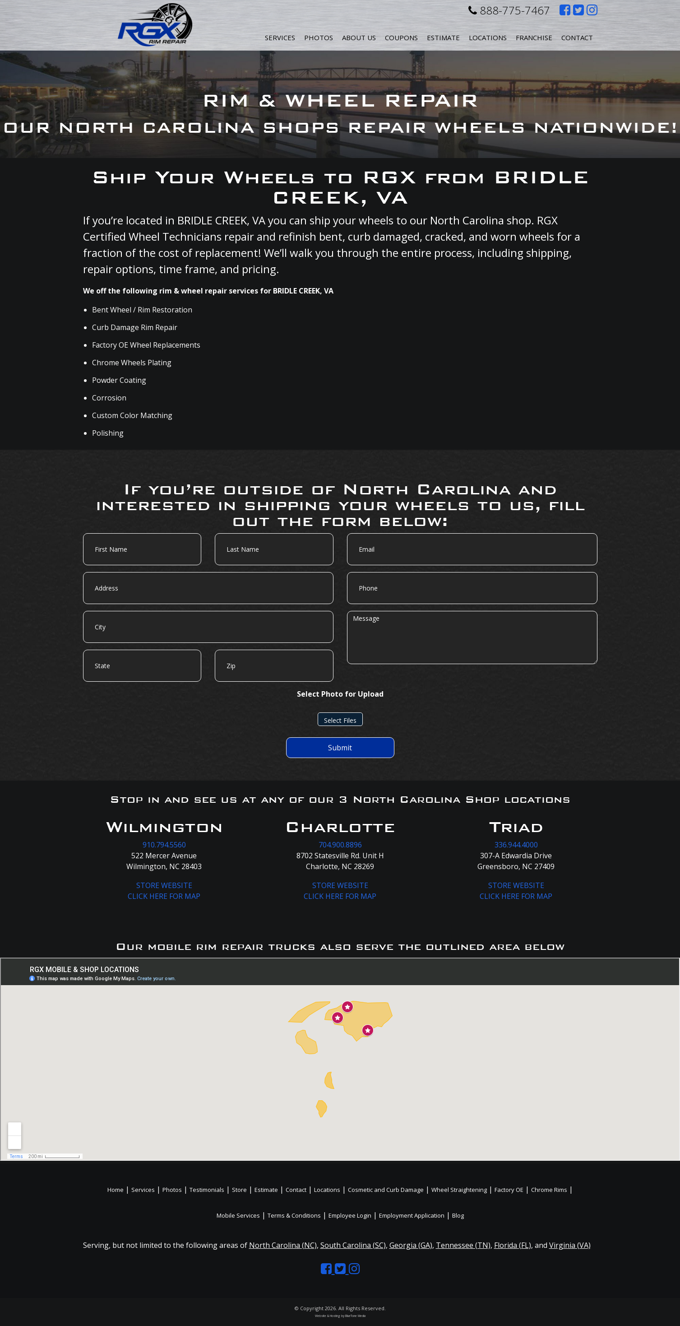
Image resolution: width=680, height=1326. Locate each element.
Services (280, 37)
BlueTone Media (355, 1316)
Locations (327, 1190)
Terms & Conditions (294, 1215)
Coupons (401, 37)
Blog (458, 1215)
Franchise (534, 37)
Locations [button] (488, 37)
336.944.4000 (516, 845)
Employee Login (349, 1215)
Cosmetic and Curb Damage (386, 1190)
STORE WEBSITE (164, 885)
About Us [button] (359, 37)
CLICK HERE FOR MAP (164, 896)
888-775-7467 (509, 10)
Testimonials (207, 1190)
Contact (577, 37)
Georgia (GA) (410, 1245)
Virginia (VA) (570, 1245)
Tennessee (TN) (463, 1245)
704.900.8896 (340, 845)
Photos (318, 37)
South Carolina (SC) (353, 1245)
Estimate (443, 37)
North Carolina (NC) (283, 1245)
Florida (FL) (512, 1245)
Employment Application (411, 1215)
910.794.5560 (164, 845)
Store (239, 1190)
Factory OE (509, 1190)
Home (115, 1190)
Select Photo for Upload (340, 694)
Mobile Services (238, 1215)
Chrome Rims (549, 1190)
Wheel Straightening (459, 1190)
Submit (340, 748)
